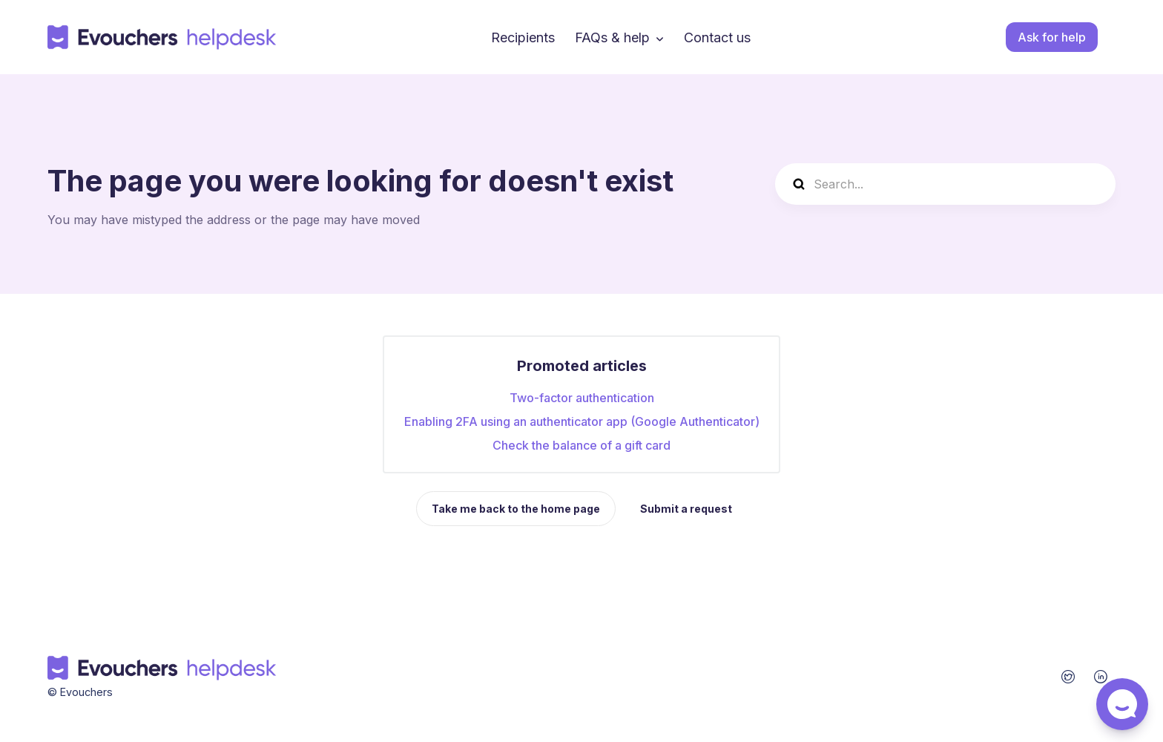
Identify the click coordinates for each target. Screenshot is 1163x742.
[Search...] (945, 184)
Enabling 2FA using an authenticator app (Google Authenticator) (582, 421)
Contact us (717, 37)
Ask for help (1052, 37)
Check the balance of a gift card (581, 445)
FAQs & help (612, 37)
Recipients (523, 37)
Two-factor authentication (582, 397)
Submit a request (686, 508)
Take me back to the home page (516, 508)
